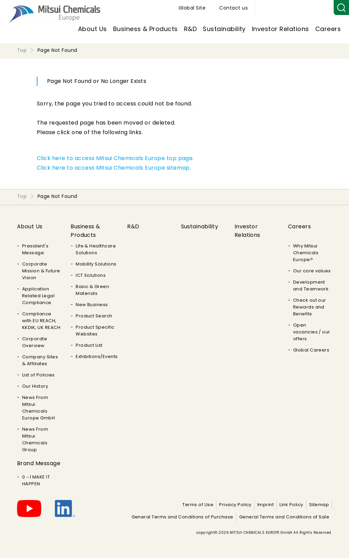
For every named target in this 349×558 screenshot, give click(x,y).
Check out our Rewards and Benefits (309, 307)
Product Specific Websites (95, 330)
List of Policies (38, 375)
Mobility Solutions (96, 264)
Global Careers (311, 350)
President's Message (35, 249)
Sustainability (224, 29)
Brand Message (38, 463)
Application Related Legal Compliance (38, 296)
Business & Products (145, 29)
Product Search (94, 316)
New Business (92, 304)
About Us (92, 29)
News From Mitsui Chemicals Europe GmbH (38, 407)
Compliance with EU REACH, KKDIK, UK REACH (41, 321)
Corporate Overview (34, 342)
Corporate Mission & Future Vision (41, 271)
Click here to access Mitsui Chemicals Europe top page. (115, 158)
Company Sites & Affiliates (40, 360)
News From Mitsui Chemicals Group (35, 439)
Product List (89, 345)
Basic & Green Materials (92, 290)
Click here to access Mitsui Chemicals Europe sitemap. (114, 168)
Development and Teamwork (311, 285)
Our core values (312, 271)
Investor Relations (280, 29)
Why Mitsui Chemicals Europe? (305, 253)
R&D (190, 29)
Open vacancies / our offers (311, 332)
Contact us (312, 7)
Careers (328, 29)
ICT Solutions (91, 275)
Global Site (271, 7)
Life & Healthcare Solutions (96, 249)
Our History (35, 386)
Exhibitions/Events (97, 356)
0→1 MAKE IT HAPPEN (36, 480)
